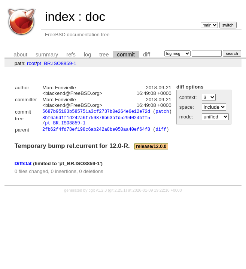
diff (146, 55)
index (60, 17)
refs (70, 55)
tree (104, 55)
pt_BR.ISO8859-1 (56, 63)
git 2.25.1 (117, 194)
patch (162, 112)
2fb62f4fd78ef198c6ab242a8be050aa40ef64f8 (96, 133)
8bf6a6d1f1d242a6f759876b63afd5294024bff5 (96, 119)
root (31, 63)
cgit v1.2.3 (98, 194)
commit (126, 55)
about (20, 55)
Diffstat (23, 167)
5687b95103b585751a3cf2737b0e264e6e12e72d (96, 112)
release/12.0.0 (151, 150)
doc (95, 17)
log (87, 55)
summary (47, 55)
